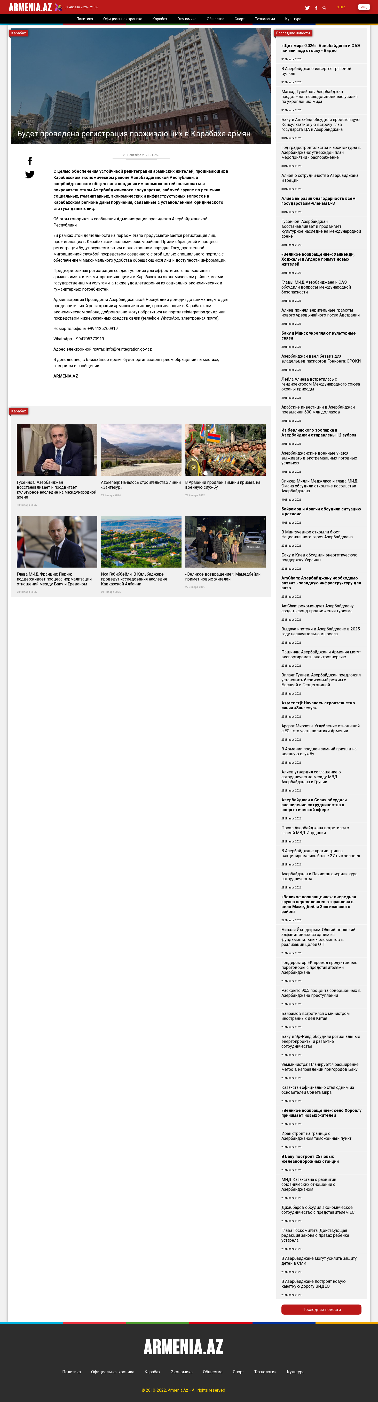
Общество (213, 1371)
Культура (295, 1371)
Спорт (238, 1371)
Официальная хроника (112, 1371)
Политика (71, 1371)
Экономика (182, 1371)
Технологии (265, 1371)
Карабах (152, 1371)
